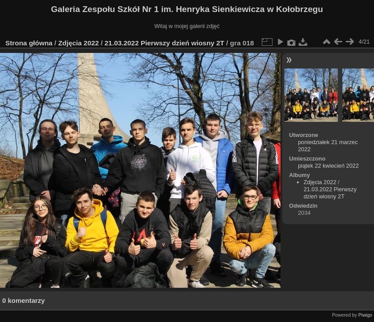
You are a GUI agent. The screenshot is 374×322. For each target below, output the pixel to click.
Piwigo (365, 315)
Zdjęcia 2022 (78, 43)
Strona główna (29, 43)
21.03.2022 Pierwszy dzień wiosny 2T (164, 43)
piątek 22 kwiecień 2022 (328, 165)
